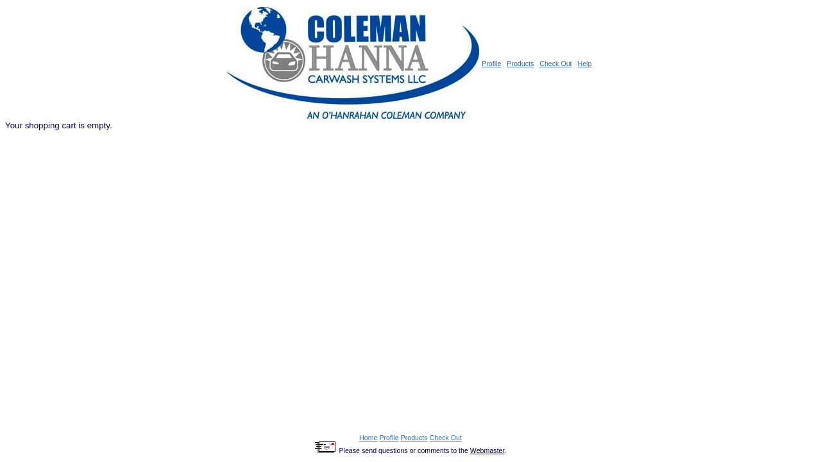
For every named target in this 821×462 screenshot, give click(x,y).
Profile (491, 63)
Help (584, 63)
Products (520, 63)
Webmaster (487, 450)
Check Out (555, 63)
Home (368, 437)
